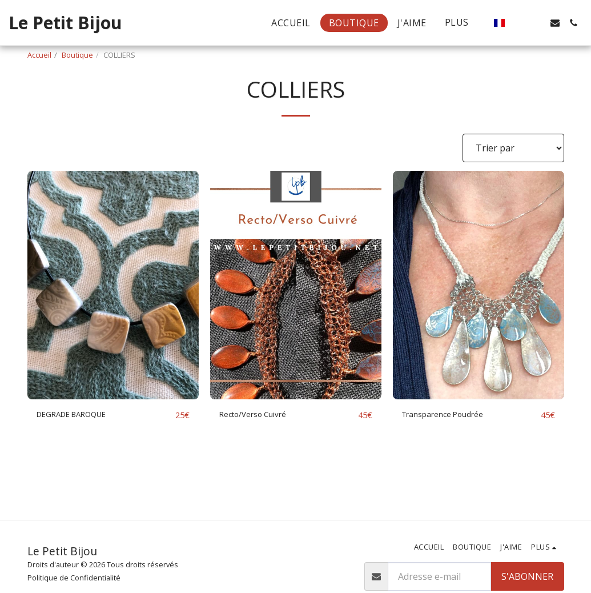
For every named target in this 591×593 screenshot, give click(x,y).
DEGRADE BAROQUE (80, 415)
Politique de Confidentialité (73, 577)
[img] (113, 285)
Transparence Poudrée (451, 415)
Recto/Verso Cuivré (260, 415)
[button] (518, 22)
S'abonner (527, 576)
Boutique (77, 55)
